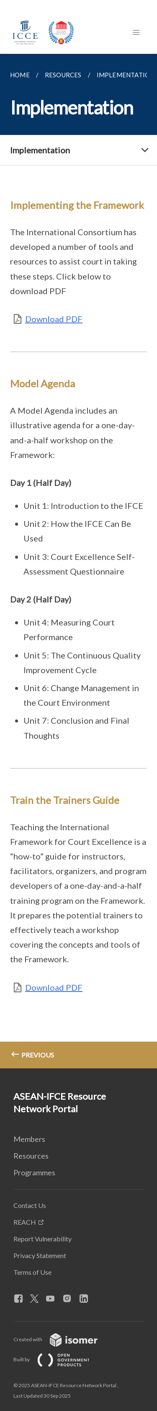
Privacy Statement (39, 1255)
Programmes (34, 1172)
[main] (78, 561)
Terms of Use (32, 1272)
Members (29, 1139)
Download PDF (53, 319)
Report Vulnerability (42, 1239)
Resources (31, 1155)
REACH (24, 1222)
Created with (62, 1339)
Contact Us (29, 1205)
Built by (58, 1359)
